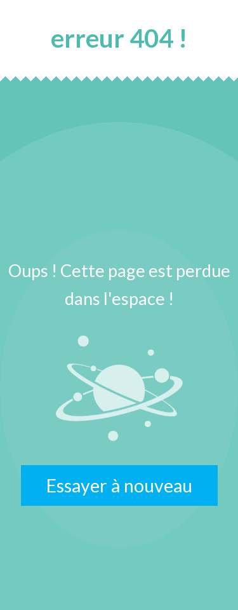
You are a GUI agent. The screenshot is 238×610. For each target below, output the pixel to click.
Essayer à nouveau (119, 485)
